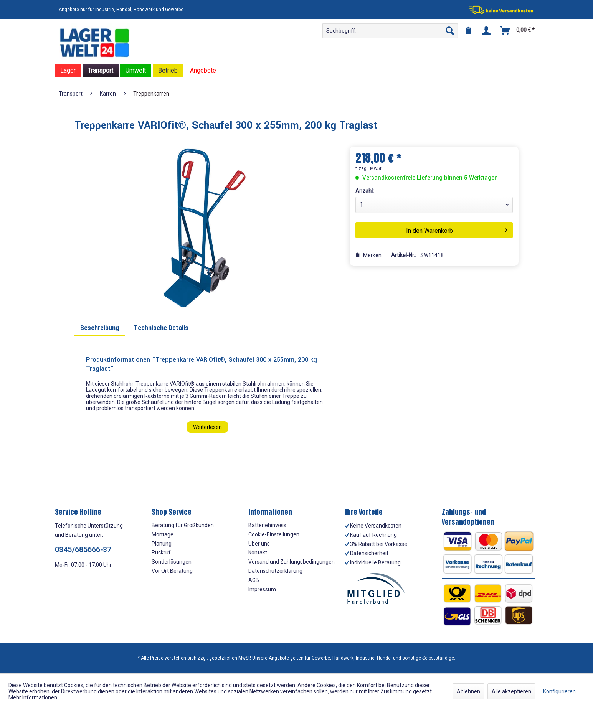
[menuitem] (390, 30)
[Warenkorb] (517, 30)
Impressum (262, 589)
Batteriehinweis (267, 525)
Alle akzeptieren (511, 691)
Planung (162, 544)
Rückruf (161, 552)
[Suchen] (450, 30)
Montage (162, 534)
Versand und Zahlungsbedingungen (291, 562)
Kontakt (257, 552)
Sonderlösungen (172, 562)
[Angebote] (203, 70)
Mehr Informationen (32, 697)
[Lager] (68, 70)
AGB (253, 580)
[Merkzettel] (468, 30)
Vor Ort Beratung (172, 571)
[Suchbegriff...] (390, 30)
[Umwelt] (135, 70)
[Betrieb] (168, 70)
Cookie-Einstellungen (273, 534)
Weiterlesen (207, 427)
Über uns (259, 544)
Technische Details (161, 327)
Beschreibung (99, 327)
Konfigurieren (559, 691)
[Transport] (101, 70)
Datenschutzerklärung (275, 571)
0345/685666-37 (83, 549)
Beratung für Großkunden (183, 525)
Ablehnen (468, 691)
